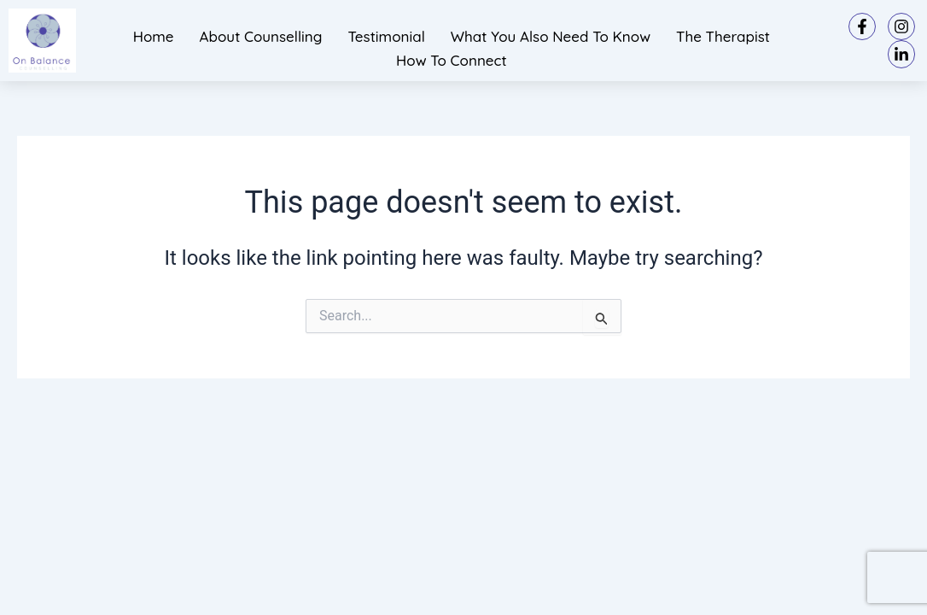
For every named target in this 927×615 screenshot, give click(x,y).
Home (153, 36)
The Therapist (723, 36)
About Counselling (261, 36)
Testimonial (385, 36)
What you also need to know (550, 36)
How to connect (451, 60)
